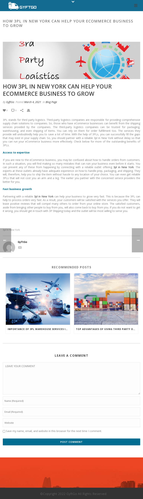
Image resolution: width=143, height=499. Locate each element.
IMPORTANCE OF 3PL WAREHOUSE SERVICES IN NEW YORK (39, 329)
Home (32, 33)
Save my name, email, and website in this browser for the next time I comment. (54, 431)
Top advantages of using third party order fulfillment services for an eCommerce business (107, 329)
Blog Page (44, 33)
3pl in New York (123, 167)
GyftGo (10, 102)
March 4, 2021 (32, 102)
